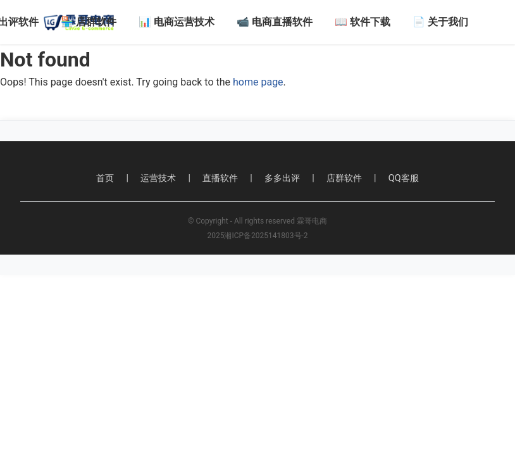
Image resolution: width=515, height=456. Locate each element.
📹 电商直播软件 (275, 22)
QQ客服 (403, 178)
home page (258, 82)
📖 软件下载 (362, 22)
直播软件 (220, 178)
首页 (105, 178)
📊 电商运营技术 (176, 22)
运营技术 (158, 178)
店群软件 (344, 178)
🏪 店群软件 (88, 22)
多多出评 (282, 178)
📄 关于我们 (440, 22)
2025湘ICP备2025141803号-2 (257, 235)
